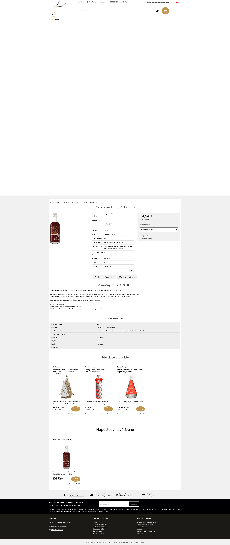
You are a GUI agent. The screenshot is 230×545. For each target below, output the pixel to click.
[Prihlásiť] (157, 11)
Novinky (139, 529)
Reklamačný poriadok (100, 527)
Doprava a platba (98, 529)
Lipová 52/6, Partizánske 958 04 (59, 522)
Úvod (82, 2)
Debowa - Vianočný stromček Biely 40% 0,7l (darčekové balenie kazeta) (65, 371)
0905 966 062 (113, 2)
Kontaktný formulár (99, 533)
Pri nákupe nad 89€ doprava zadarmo (156, 2)
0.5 (98, 341)
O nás (95, 522)
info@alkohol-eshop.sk (96, 2)
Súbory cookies (142, 527)
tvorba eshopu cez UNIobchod (112, 542)
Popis (97, 277)
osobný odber (125, 2)
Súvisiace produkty (146, 238)
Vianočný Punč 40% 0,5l (63, 440)
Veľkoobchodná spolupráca (146, 531)
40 (97, 334)
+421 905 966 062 (57, 530)
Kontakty (140, 533)
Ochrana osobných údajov (145, 525)
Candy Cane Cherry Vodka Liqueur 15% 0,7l (96, 370)
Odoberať (134, 504)
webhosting (124, 542)
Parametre (109, 277)
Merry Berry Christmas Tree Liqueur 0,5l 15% (129, 370)
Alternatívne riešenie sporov (146, 522)
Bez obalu (100, 337)
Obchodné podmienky (100, 525)
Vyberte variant (76, 409)
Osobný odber (97, 531)
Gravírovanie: (145, 225)
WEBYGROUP (140, 542)
